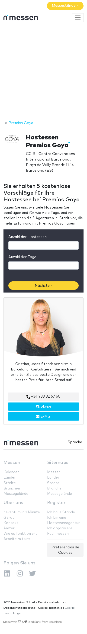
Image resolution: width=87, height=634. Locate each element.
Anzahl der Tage (22, 257)
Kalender (11, 472)
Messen (11, 462)
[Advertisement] (43, 72)
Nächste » (43, 285)
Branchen (11, 488)
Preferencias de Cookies (65, 550)
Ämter (9, 528)
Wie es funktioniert (20, 533)
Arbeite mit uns (16, 539)
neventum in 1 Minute (21, 512)
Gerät (8, 517)
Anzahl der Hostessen (27, 237)
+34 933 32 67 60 (43, 397)
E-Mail (44, 416)
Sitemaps (57, 462)
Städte (9, 483)
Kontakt (10, 523)
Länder (9, 477)
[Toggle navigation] (78, 17)
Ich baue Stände (61, 512)
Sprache (75, 442)
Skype (43, 407)
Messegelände (15, 494)
